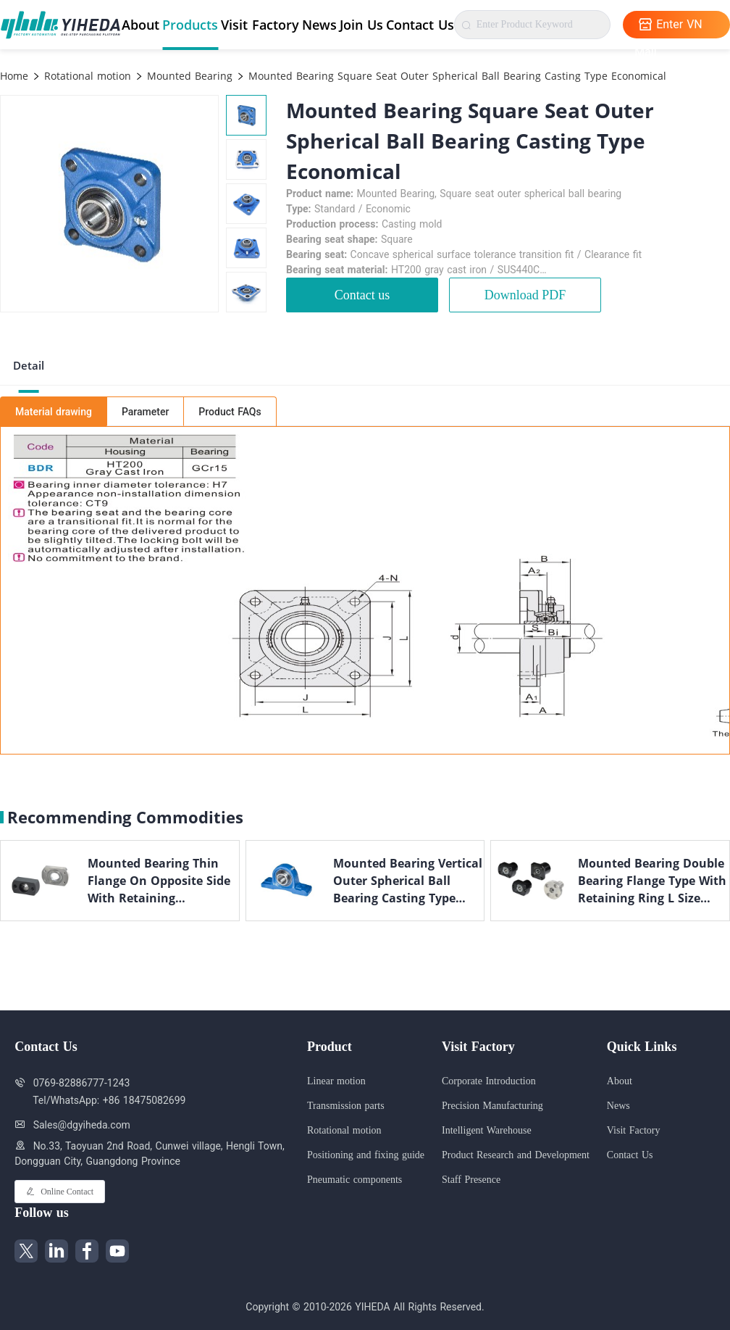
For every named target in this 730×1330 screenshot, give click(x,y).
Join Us (361, 24)
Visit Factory (260, 24)
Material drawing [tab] (53, 411)
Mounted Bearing (187, 76)
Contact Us (420, 24)
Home (14, 76)
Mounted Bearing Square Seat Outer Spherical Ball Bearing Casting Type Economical (455, 76)
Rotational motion (86, 76)
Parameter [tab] (145, 411)
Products (190, 24)
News (319, 24)
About (140, 24)
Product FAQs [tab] (229, 411)
